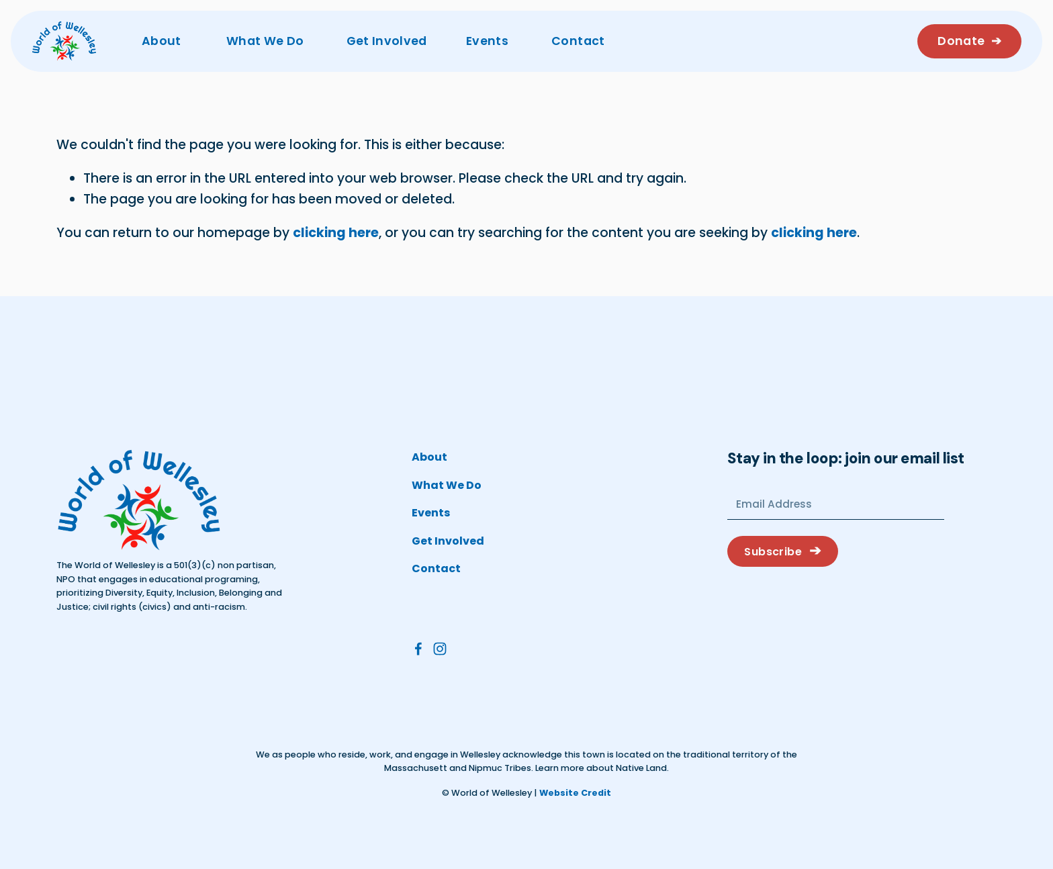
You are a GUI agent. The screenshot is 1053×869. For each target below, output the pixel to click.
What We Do (265, 41)
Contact (577, 41)
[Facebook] (418, 648)
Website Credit (575, 792)
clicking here (336, 233)
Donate (962, 41)
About (161, 41)
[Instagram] (440, 648)
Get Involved (387, 41)
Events (487, 41)
